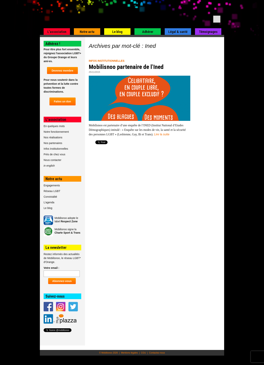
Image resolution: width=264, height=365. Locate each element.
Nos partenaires (53, 143)
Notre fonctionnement (56, 131)
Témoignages (208, 32)
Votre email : (51, 267)
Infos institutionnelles (106, 60)
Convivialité (50, 196)
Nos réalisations (53, 137)
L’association (56, 32)
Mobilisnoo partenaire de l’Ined (126, 66)
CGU (143, 352)
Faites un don (62, 101)
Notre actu (87, 32)
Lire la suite (161, 134)
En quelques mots (54, 126)
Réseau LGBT (52, 191)
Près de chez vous (54, 154)
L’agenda (49, 202)
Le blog (117, 32)
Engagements (52, 185)
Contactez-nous (157, 352)
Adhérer (147, 32)
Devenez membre (62, 70)
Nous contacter (52, 160)
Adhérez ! (53, 43)
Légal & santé (177, 32)
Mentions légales (129, 352)
